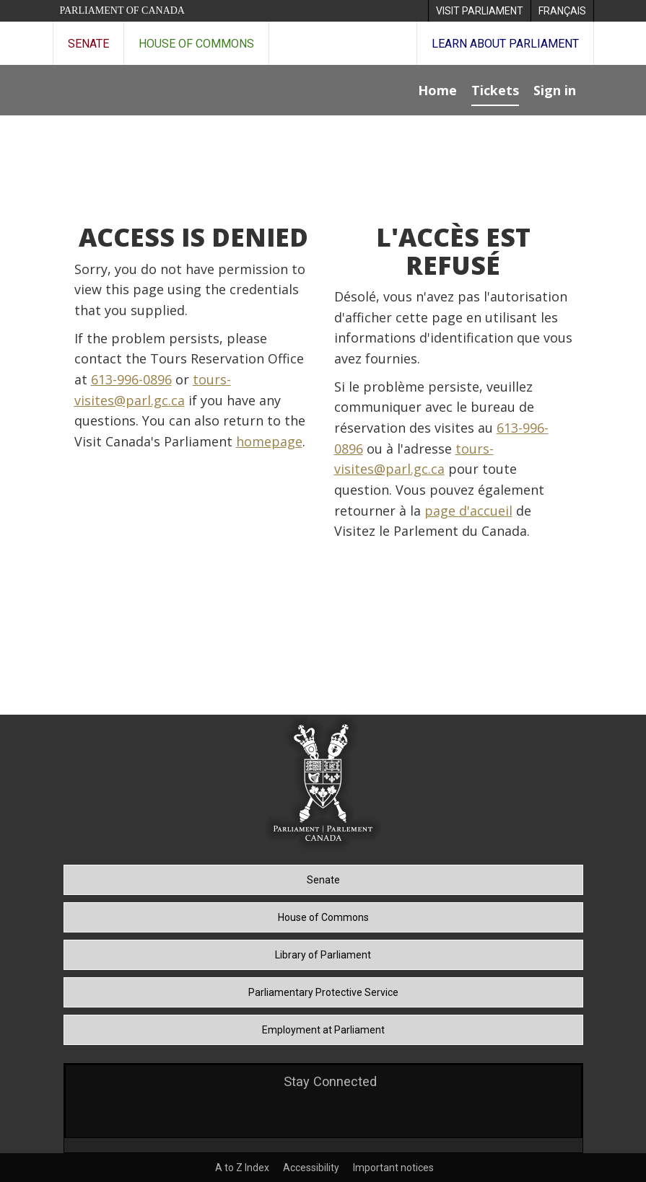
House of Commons (196, 43)
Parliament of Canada (122, 10)
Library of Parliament (323, 955)
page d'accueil (468, 510)
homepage (269, 441)
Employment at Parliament (323, 1030)
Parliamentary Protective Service (323, 992)
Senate (88, 43)
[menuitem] (479, 11)
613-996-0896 (131, 379)
